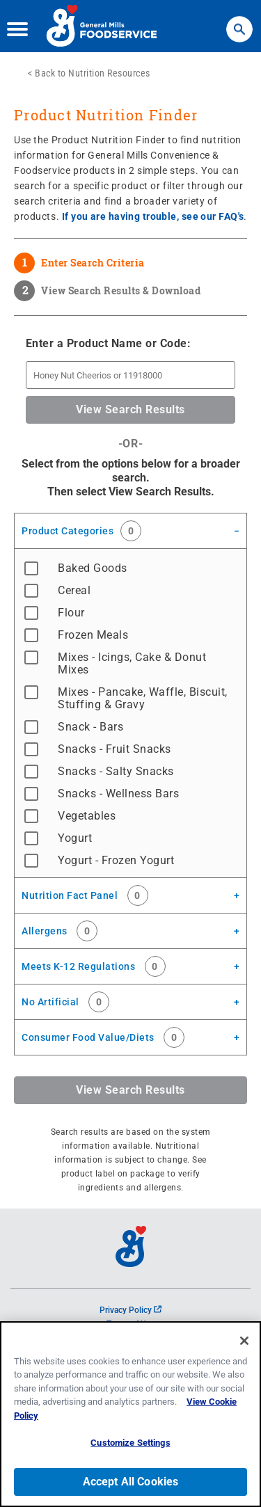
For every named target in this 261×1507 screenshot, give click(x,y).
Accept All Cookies (131, 1481)
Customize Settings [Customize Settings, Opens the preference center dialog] (130, 1442)
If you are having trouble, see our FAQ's (153, 216)
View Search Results (130, 409)
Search (239, 22)
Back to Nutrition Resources (92, 73)
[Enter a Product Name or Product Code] (131, 375)
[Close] (244, 1340)
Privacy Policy (130, 1310)
